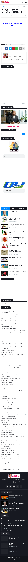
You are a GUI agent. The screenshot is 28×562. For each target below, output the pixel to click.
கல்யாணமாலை (14, 393)
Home (7, 559)
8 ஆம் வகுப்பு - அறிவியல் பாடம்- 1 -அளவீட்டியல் (17, 225)
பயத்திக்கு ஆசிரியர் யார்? (14, 463)
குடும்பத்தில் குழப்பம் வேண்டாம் (14, 412)
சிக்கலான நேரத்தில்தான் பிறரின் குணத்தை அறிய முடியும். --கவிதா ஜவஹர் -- (14, 431)
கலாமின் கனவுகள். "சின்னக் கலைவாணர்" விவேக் (14, 391)
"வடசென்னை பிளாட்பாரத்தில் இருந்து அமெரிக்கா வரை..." (14, 323)
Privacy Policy (13, 559)
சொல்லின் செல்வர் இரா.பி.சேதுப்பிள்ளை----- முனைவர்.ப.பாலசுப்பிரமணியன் (16, 252)
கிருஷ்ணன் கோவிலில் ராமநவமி (14, 398)
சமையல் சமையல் (14, 422)
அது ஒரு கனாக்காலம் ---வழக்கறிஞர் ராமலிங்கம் (13, 333)
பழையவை (23, 103)
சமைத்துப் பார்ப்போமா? (14, 420)
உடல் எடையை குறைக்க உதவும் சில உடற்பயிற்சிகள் (14, 354)
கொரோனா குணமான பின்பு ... (14, 416)
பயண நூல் (14, 461)
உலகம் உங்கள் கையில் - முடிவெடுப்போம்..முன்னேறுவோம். (14, 369)
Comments (22, 208)
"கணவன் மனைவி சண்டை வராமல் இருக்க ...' (14, 314)
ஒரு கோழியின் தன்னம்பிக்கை (14, 382)
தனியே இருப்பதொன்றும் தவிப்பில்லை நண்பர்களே (14, 444)
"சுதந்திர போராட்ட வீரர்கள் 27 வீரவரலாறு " (14, 321)
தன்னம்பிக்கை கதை (14, 446)
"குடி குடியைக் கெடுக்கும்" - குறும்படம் (14, 317)
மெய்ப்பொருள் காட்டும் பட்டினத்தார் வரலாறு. (17, 231)
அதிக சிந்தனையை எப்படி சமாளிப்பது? (14, 328)
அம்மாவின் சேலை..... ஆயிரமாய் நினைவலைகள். (14, 337)
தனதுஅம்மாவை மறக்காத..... (14, 442)
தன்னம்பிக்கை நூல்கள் (14, 448)
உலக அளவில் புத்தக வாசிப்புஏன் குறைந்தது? (14, 365)
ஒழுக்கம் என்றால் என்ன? (14, 384)
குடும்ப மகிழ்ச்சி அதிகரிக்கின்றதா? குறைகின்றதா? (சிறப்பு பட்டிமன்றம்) (14, 405)
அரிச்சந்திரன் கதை (14, 339)
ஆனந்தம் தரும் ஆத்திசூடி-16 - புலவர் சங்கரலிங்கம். (17, 272)
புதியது (3, 103)
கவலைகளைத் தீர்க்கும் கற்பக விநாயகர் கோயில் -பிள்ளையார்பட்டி (14, 395)
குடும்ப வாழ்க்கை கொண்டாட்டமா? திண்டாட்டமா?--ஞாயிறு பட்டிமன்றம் (14, 409)
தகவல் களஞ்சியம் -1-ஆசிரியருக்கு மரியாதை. (14, 440)
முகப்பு (3, 7)
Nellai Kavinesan (14, 54)
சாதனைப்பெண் (14, 429)
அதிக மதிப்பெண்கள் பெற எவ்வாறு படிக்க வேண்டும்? (14, 331)
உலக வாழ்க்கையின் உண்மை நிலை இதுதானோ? (14, 367)
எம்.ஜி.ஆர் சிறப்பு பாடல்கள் (14, 380)
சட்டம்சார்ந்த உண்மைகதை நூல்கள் (14, 418)
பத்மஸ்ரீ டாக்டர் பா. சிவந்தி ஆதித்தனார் (14, 459)
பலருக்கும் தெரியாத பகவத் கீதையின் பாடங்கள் (14, 467)
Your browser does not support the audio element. (14, 156)
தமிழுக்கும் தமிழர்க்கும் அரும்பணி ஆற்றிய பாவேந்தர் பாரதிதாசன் (16, 218)
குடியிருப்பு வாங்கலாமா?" (14, 403)
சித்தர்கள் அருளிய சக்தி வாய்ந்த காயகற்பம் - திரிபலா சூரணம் (14, 437)
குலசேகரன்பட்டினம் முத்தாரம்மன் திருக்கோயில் (14, 414)
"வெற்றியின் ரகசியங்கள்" (14, 326)
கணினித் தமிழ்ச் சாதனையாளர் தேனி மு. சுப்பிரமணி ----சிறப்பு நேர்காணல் (17, 502)
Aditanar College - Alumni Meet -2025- (13, 525)
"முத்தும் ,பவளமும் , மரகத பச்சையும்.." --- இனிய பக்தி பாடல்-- (17, 244)
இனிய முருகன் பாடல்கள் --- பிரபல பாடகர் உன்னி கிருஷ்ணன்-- (14, 344)
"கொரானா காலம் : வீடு (14, 319)
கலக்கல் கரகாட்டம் (14, 389)
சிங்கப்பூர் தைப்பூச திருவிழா (14, 434)
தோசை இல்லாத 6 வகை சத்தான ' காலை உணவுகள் (14, 456)
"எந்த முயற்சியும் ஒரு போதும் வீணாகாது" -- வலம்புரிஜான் (14, 311)
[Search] (12, 134)
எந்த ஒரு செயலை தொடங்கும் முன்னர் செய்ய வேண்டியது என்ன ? (14, 375)
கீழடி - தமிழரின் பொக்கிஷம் (14, 401)
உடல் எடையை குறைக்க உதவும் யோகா (14, 357)
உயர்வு (14, 363)
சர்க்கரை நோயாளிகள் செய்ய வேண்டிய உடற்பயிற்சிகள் (14, 425)
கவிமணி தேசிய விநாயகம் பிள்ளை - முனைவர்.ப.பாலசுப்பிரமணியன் (17, 212)
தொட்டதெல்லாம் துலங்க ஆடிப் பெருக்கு (14, 454)
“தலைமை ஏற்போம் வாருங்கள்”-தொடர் (14, 469)
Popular (5, 208)
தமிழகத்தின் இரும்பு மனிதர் (14, 452)
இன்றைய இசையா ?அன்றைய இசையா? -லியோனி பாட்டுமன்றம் (14, 347)
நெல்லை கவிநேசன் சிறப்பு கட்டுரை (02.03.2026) (14, 520)
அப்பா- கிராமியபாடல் (14, 335)
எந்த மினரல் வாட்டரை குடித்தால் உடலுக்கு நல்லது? (14, 378)
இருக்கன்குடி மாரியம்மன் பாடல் (16, 495)
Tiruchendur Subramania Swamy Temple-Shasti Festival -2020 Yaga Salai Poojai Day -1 (17, 266)
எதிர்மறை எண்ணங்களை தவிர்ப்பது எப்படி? (14, 373)
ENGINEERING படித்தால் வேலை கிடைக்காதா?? (16, 258)
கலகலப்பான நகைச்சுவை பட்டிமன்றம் (14, 387)
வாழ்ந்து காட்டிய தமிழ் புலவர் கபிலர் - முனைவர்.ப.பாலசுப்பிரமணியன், (17, 238)
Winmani (17, 557)
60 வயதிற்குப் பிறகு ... (7, 530)
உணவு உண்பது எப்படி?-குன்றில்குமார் (14, 359)
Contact (21, 559)
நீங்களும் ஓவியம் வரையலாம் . (15, 508)
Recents (14, 208)
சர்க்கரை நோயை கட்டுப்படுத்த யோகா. (13, 426)
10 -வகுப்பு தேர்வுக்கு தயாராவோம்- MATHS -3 (16, 7)
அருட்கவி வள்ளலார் (14, 341)
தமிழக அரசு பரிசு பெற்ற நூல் (14, 450)
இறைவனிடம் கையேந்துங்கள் (14, 350)
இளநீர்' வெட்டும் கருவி (14, 352)
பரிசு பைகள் (14, 465)
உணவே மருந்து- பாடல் (14, 361)
